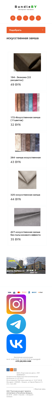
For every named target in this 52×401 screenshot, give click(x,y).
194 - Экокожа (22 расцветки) (21, 78)
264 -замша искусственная (26, 157)
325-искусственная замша (25, 194)
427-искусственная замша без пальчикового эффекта (26, 233)
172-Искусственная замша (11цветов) (25, 119)
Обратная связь (40, 389)
